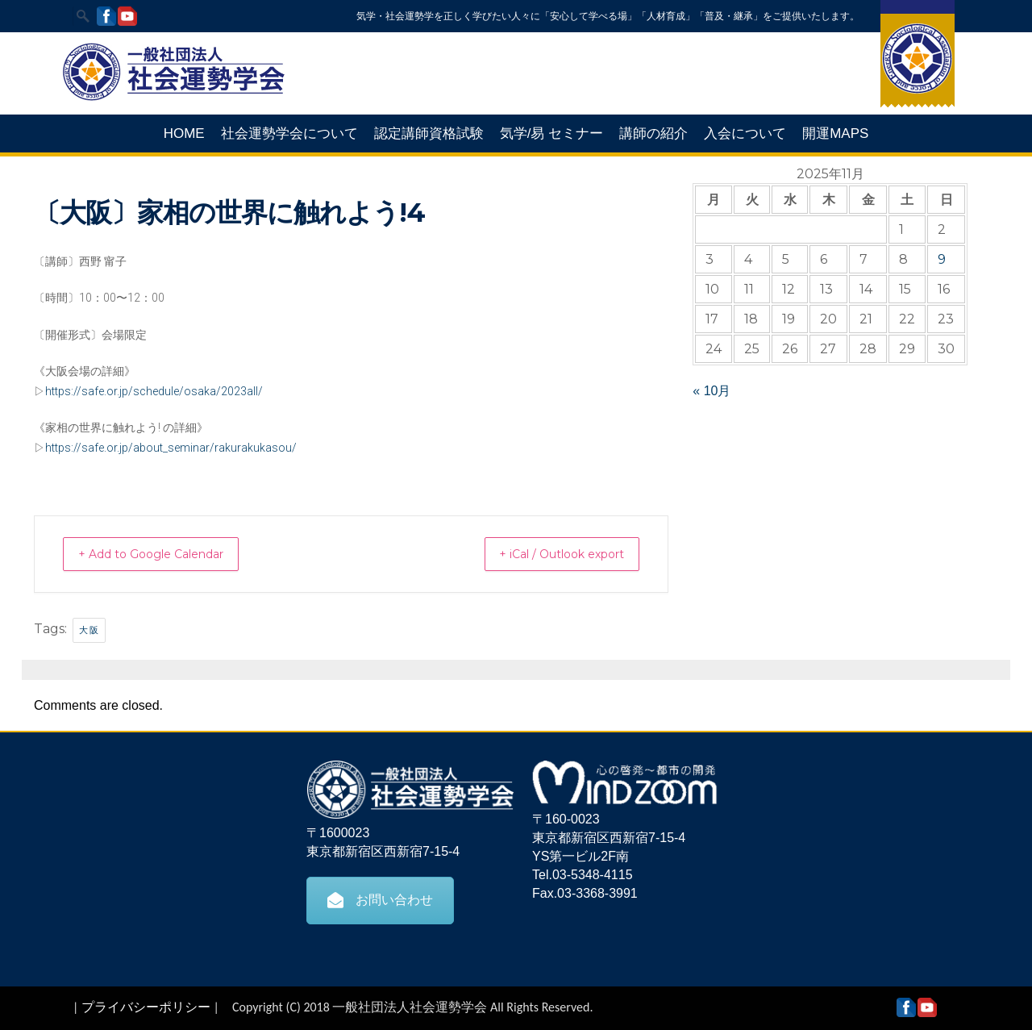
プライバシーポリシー (145, 1006)
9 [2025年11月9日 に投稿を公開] (942, 259)
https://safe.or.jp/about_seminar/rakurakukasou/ (171, 447)
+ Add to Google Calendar (165, 553)
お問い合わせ (380, 899)
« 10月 (711, 391)
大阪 (89, 629)
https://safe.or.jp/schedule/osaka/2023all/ (154, 391)
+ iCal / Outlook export (547, 553)
